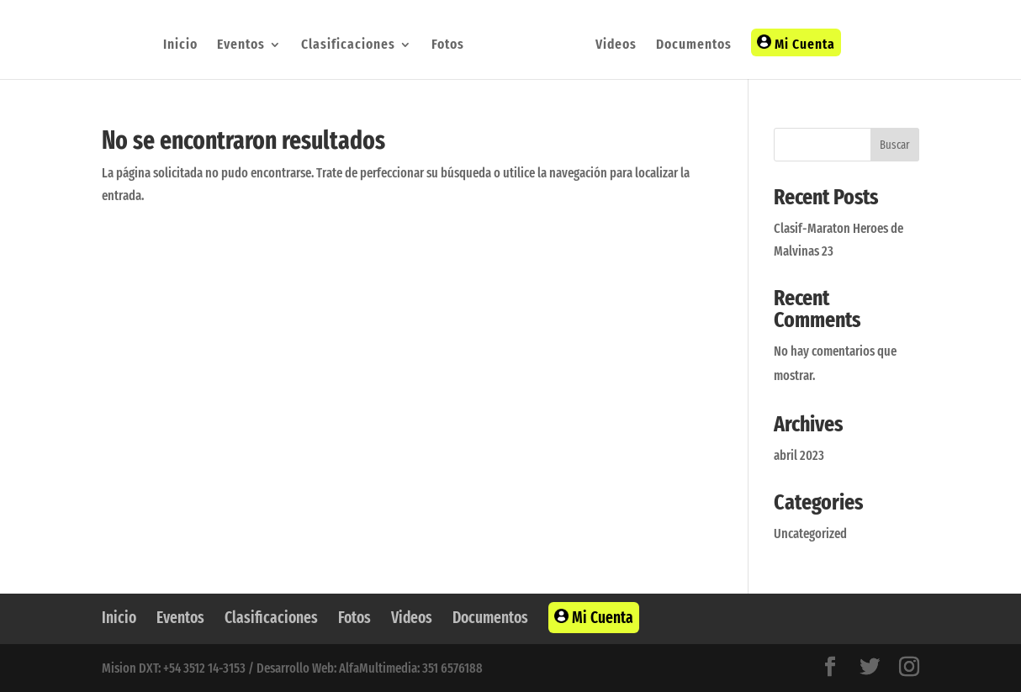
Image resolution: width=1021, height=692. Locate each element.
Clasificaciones (348, 46)
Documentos (694, 46)
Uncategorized (810, 533)
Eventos (241, 46)
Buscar (895, 145)
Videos (616, 46)
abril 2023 (799, 455)
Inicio (180, 46)
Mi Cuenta (796, 43)
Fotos (447, 46)
